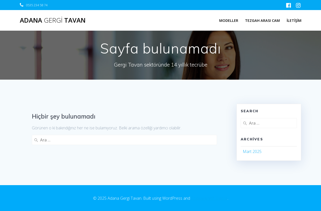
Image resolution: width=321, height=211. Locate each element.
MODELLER (228, 20)
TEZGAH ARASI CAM (262, 20)
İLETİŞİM (294, 20)
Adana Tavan (53, 20)
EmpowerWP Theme (209, 198)
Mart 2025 (252, 151)
